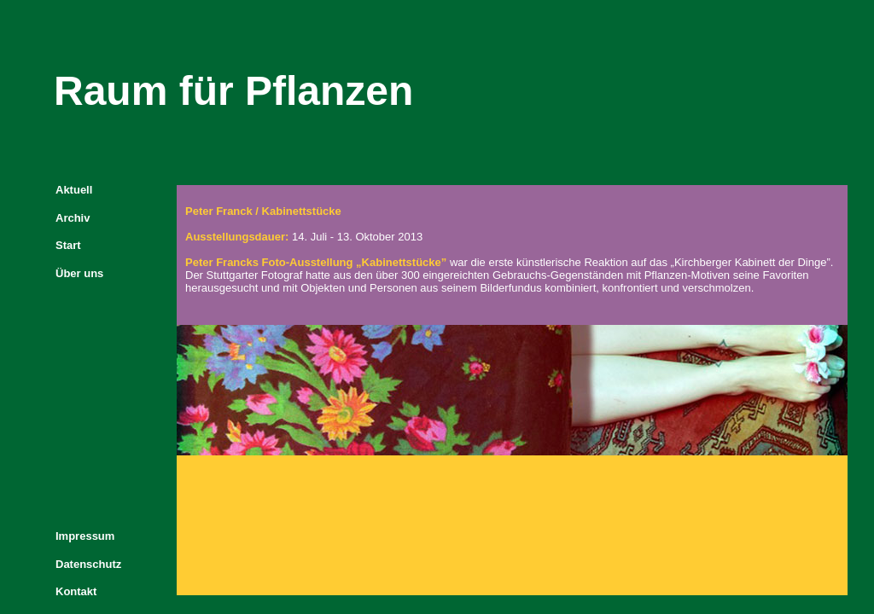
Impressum (84, 536)
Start (68, 245)
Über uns (79, 273)
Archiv (72, 217)
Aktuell (73, 189)
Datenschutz (88, 564)
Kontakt (75, 591)
